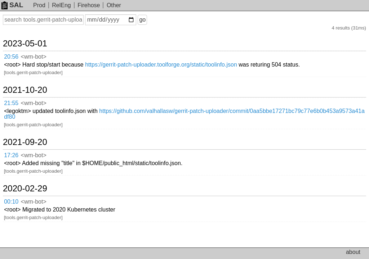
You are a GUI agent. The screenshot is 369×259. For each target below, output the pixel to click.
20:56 (11, 57)
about (353, 252)
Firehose (88, 5)
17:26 (11, 155)
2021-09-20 (25, 142)
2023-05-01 (25, 43)
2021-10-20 (25, 90)
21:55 (11, 103)
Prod (39, 5)
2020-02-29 (25, 188)
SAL (12, 5)
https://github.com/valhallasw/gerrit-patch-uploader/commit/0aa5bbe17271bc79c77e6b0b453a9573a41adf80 (184, 114)
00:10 (11, 202)
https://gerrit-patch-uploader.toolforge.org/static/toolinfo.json (161, 65)
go (142, 20)
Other (114, 5)
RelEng (61, 5)
